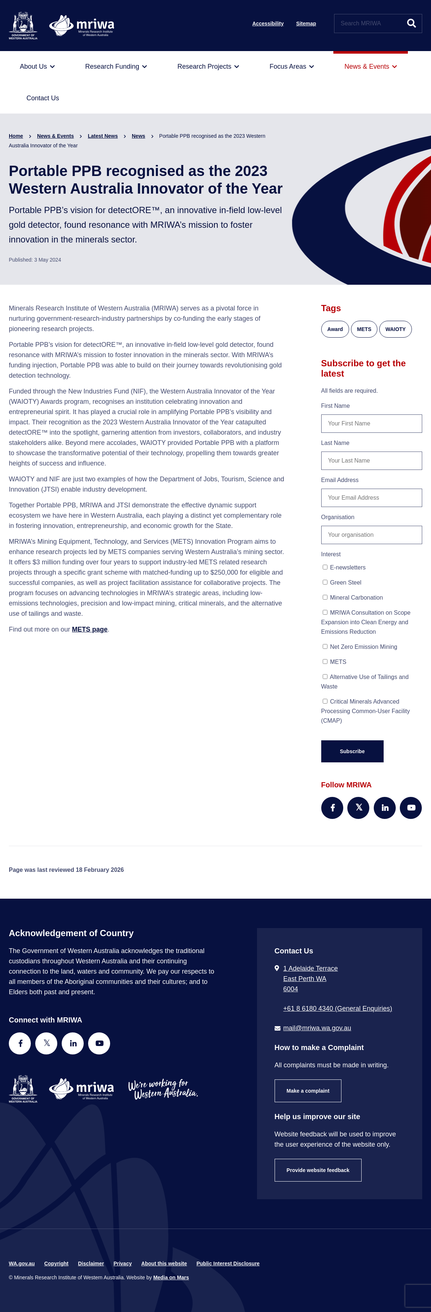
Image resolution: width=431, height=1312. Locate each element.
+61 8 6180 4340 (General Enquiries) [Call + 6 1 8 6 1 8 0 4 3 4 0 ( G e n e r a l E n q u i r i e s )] (337, 1008)
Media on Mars (171, 1277)
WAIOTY (395, 329)
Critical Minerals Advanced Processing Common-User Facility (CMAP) (365, 711)
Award (335, 329)
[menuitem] (37, 67)
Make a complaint (308, 1091)
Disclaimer (91, 1263)
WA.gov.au (22, 1263)
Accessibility (268, 23)
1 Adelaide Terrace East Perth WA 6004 (310, 979)
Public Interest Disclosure (228, 1263)
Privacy (122, 1263)
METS (364, 329)
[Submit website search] (411, 23)
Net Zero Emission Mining (360, 647)
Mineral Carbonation (353, 597)
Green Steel (342, 582)
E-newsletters (344, 567)
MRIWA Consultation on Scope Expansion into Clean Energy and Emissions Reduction (366, 622)
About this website (164, 1263)
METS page (90, 629)
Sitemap (306, 23)
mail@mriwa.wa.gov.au (317, 1028)
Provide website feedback (318, 1170)
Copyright (56, 1263)
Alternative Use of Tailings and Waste (365, 682)
